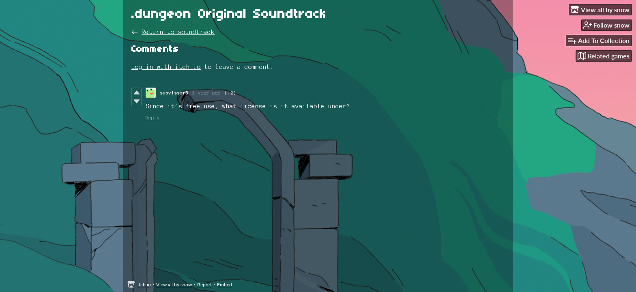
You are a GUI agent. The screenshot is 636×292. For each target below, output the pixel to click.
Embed (224, 284)
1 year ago (206, 92)
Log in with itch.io (166, 67)
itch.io (144, 284)
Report (204, 284)
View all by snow (174, 284)
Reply (153, 117)
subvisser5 (174, 92)
